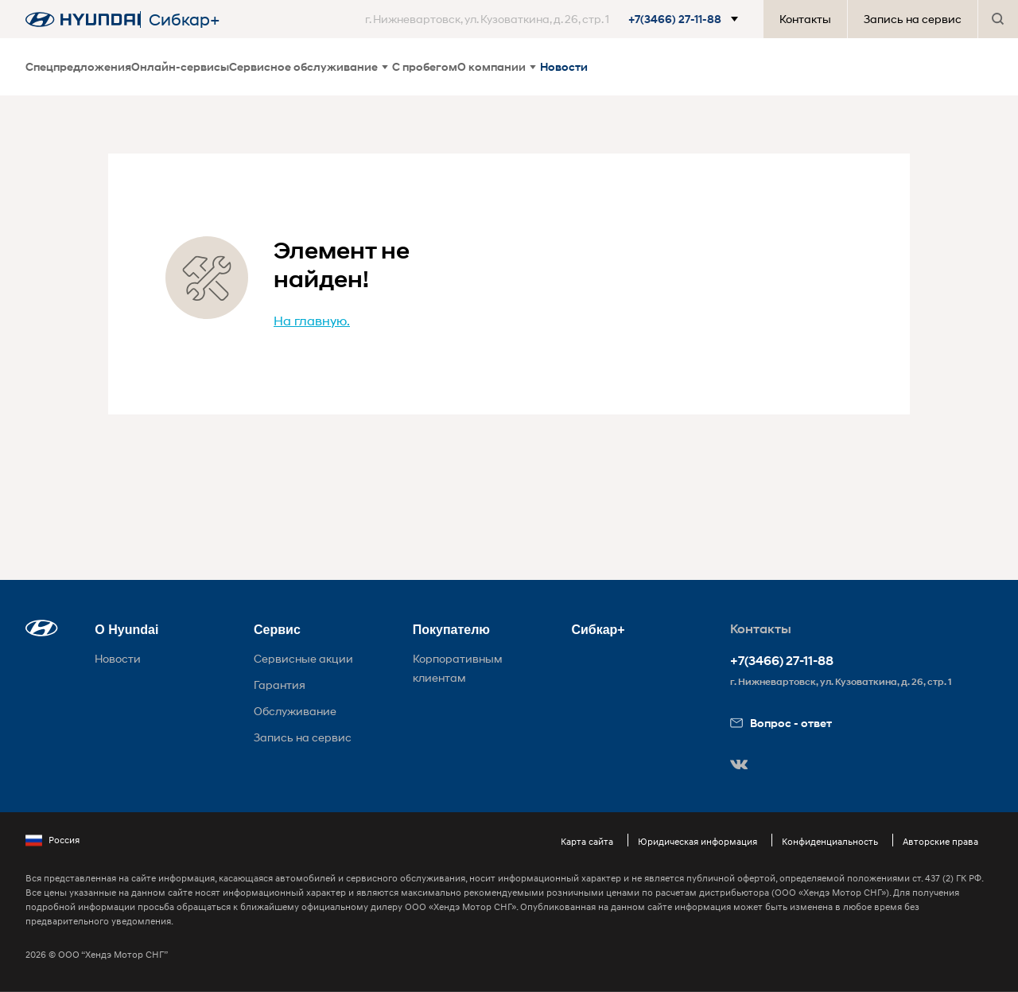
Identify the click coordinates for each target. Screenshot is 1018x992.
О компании (496, 66)
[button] (555, 19)
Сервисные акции (303, 658)
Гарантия (279, 684)
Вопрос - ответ (781, 722)
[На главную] (82, 19)
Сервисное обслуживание (308, 66)
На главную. (312, 320)
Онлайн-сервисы (180, 66)
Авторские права (940, 841)
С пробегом (424, 66)
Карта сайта (587, 841)
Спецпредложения (78, 66)
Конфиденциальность (830, 841)
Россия (52, 840)
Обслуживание (295, 711)
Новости (564, 66)
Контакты (805, 18)
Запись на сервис (913, 18)
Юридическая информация (697, 841)
